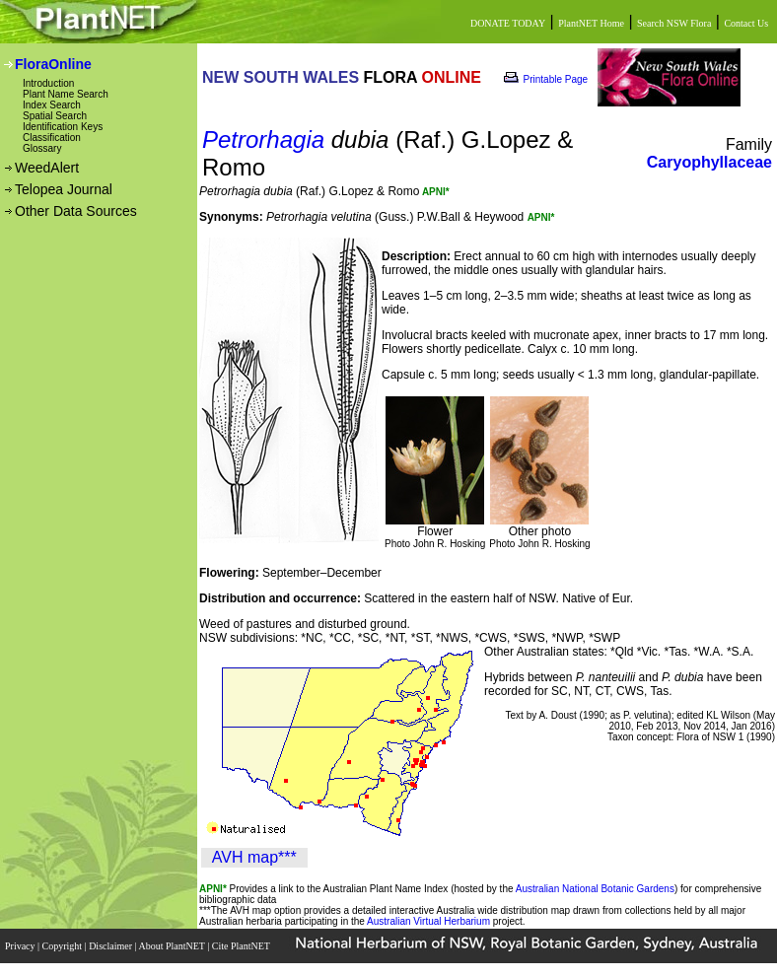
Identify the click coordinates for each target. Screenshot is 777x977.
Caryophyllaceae (709, 162)
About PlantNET (172, 946)
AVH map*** (254, 857)
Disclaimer (111, 946)
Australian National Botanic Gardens (595, 888)
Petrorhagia (263, 139)
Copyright (63, 946)
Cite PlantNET (242, 946)
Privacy (21, 946)
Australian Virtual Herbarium (428, 921)
